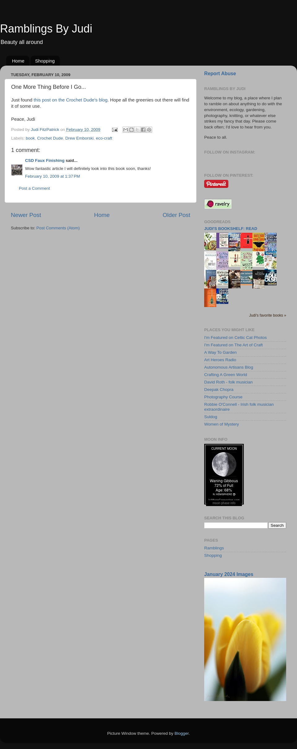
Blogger (181, 733)
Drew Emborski (79, 138)
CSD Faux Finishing (45, 160)
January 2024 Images (228, 574)
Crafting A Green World (225, 374)
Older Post (176, 215)
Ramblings (214, 548)
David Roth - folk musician (228, 382)
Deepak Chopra (219, 389)
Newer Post (26, 215)
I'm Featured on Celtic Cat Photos (235, 337)
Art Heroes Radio (220, 359)
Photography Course (223, 397)
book (30, 138)
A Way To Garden (220, 352)
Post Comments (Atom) (58, 228)
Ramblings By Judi (46, 28)
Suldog (210, 416)
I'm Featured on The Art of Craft (233, 345)
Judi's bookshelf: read (230, 228)
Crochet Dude (50, 138)
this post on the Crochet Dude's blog (71, 99)
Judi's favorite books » (267, 315)
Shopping (45, 60)
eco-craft (104, 138)
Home (18, 60)
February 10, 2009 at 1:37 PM (52, 176)
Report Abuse (220, 73)
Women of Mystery (221, 424)
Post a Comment (34, 188)
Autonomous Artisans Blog (228, 367)
